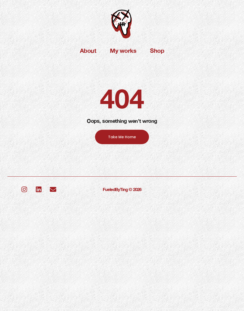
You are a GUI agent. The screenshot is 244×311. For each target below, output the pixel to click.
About (88, 50)
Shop (157, 50)
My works (123, 50)
